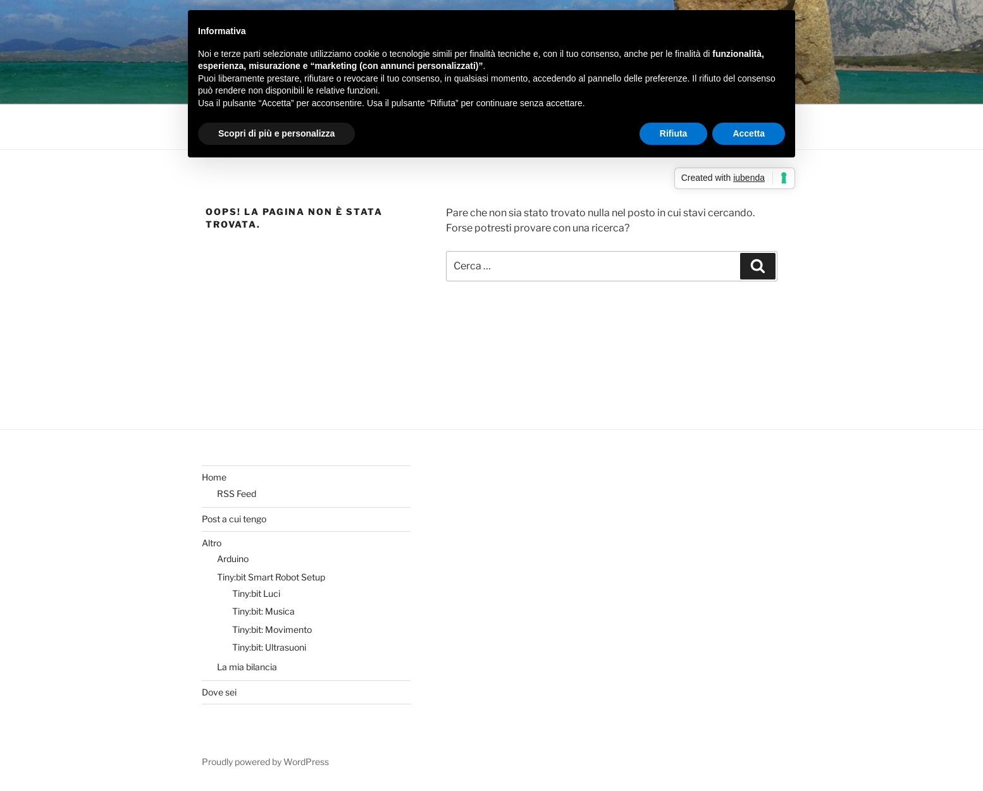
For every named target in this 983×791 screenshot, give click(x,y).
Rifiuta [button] (674, 133)
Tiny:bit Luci (256, 593)
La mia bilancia (247, 666)
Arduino (233, 558)
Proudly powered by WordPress (265, 761)
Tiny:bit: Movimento (272, 629)
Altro (211, 542)
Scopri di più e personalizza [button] (276, 133)
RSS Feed (236, 493)
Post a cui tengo (234, 518)
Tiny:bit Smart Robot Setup (271, 577)
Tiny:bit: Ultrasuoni (269, 647)
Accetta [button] (749, 133)
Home (214, 477)
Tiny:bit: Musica (263, 611)
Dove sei (219, 692)
